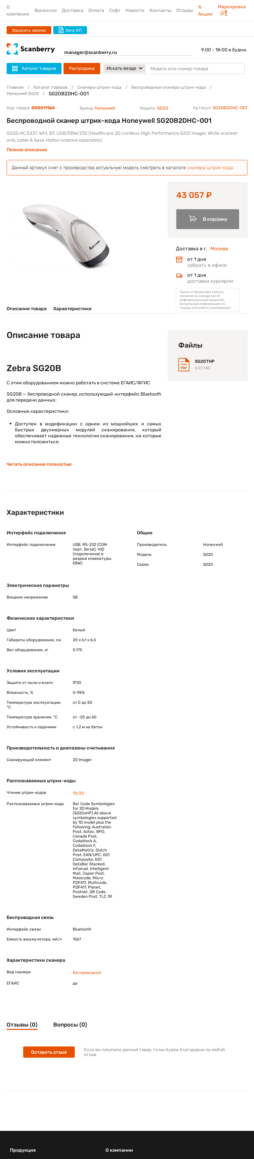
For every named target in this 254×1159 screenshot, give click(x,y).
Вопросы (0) (70, 1024)
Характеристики (72, 309)
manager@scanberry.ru (90, 52)
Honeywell (105, 108)
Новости (135, 10)
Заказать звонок (29, 30)
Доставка (72, 10)
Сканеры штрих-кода (99, 87)
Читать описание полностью (39, 464)
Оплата (96, 10)
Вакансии (45, 10)
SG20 (162, 108)
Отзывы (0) (22, 1024)
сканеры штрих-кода (210, 167)
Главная (15, 87)
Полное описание (27, 150)
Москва (219, 249)
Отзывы (184, 10)
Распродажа (82, 68)
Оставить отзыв (49, 1052)
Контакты (160, 10)
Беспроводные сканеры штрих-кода (168, 87)
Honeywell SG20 (23, 93)
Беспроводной (87, 972)
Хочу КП (70, 30)
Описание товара (27, 309)
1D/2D (78, 793)
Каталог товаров (50, 87)
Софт (114, 10)
